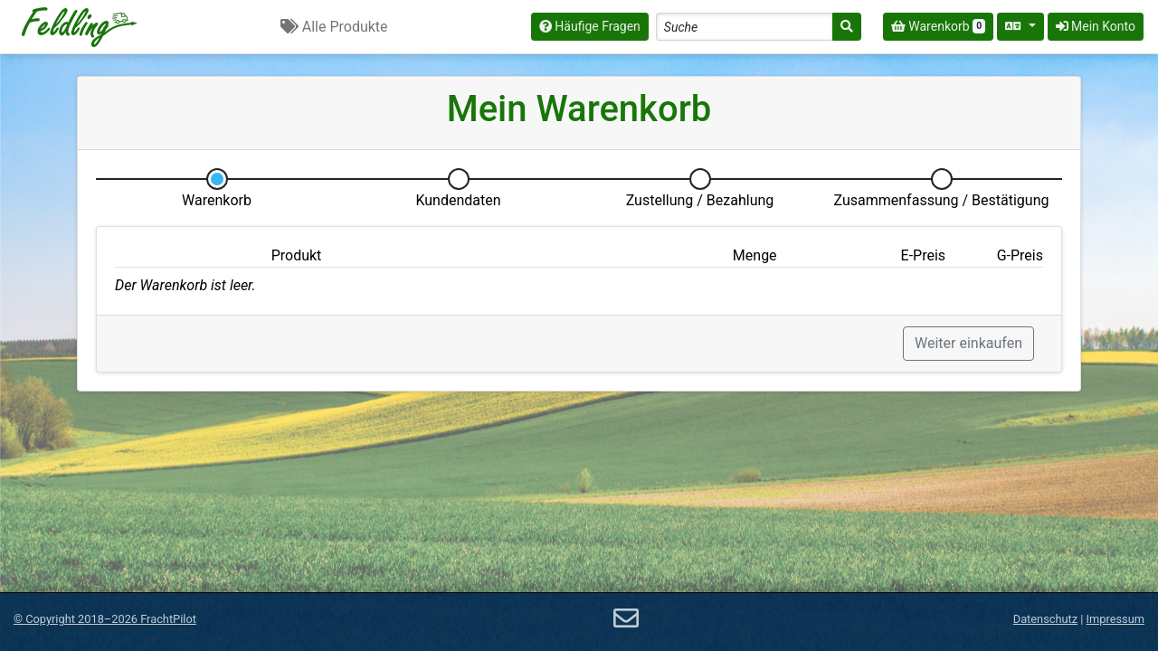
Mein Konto (1095, 26)
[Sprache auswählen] (1020, 27)
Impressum (1115, 619)
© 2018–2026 (105, 619)
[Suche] (846, 27)
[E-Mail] (626, 619)
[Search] (744, 27)
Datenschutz (1045, 619)
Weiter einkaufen (968, 343)
